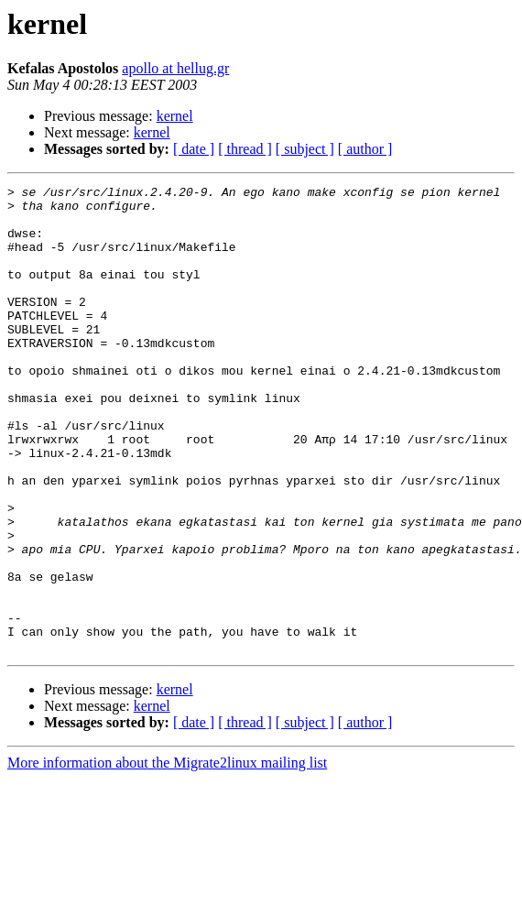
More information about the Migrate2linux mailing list (167, 856)
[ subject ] (305, 149)
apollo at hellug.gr (175, 68)
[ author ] (365, 149)
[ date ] (193, 149)
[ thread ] (245, 149)
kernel (175, 116)
